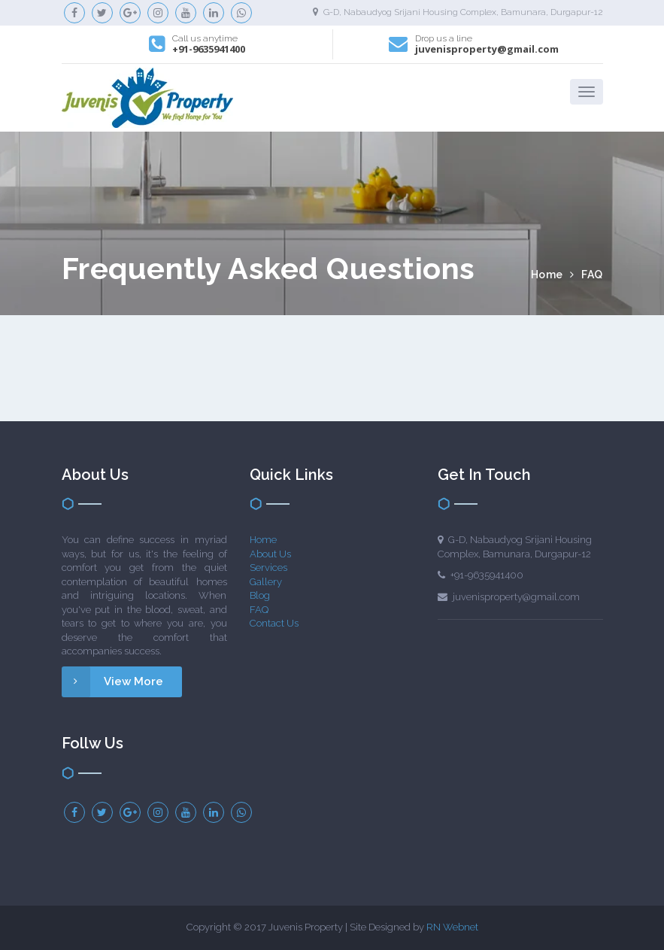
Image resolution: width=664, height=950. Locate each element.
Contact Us (274, 623)
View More (112, 681)
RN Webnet (452, 927)
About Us (270, 554)
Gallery (266, 581)
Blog (260, 595)
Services (268, 567)
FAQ (259, 609)
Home (548, 275)
